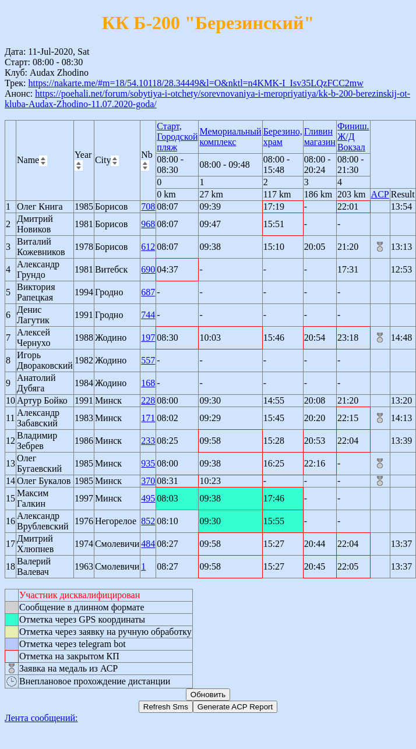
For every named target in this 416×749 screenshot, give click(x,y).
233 (148, 441)
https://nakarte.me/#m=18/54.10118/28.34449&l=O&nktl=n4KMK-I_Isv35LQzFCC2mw (195, 83)
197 (148, 337)
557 (148, 360)
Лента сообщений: (41, 718)
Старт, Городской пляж (177, 136)
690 (148, 269)
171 (148, 418)
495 (148, 498)
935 (148, 463)
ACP (380, 194)
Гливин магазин (320, 136)
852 (148, 521)
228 (148, 400)
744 (148, 315)
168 (148, 383)
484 (148, 544)
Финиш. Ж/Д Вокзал (353, 136)
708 (148, 206)
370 (148, 481)
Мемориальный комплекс (230, 136)
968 (148, 224)
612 (148, 247)
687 (148, 292)
